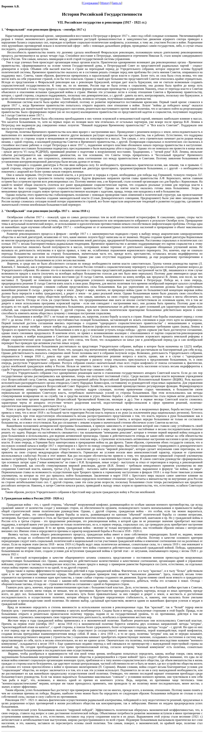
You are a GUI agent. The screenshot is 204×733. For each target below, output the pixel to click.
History (105, 3)
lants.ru (116, 3)
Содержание (90, 3)
